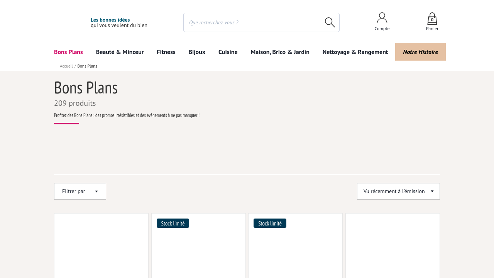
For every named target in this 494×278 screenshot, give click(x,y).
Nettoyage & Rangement (353, 52)
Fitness (166, 52)
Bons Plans (68, 52)
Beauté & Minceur (120, 52)
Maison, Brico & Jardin (278, 52)
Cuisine (228, 52)
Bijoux (197, 52)
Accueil (66, 66)
